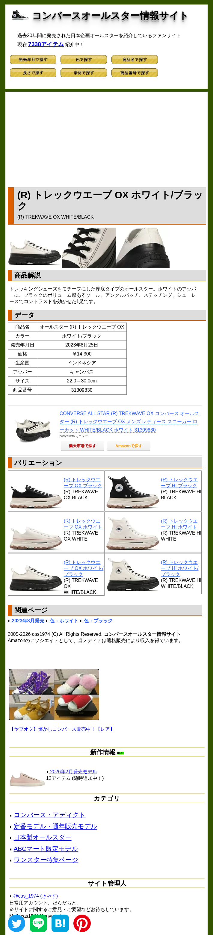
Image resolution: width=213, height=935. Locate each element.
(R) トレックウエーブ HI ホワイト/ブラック (179, 568)
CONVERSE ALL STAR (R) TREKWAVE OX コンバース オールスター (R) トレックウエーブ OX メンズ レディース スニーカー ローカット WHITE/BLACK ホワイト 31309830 (129, 421)
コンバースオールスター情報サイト (110, 15)
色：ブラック (98, 620)
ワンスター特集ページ (46, 859)
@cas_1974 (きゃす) (35, 895)
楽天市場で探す (82, 446)
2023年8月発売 (28, 620)
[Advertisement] (107, 138)
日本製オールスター (43, 837)
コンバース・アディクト (50, 814)
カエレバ (81, 436)
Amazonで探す (128, 446)
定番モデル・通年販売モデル (55, 826)
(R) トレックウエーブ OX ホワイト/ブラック (83, 568)
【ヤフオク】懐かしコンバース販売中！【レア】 (62, 729)
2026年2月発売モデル (71, 771)
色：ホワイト (64, 620)
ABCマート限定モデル (46, 848)
